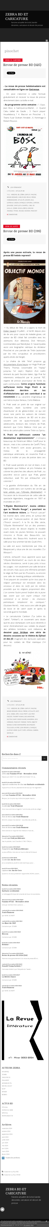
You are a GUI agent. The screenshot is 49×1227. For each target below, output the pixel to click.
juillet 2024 (5, 1140)
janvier (27, 200)
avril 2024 (5, 1148)
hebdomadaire (12, 200)
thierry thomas (18, 716)
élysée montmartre (19, 725)
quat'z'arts (22, 730)
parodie (23, 722)
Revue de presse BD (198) (22, 231)
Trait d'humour (16, 806)
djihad (9, 733)
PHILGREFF (5, 1080)
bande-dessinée (12, 197)
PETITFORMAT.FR (7, 1116)
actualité (21, 200)
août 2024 (5, 1137)
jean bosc (10, 205)
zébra (22, 194)
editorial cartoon (32, 203)
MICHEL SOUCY (7, 1086)
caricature (22, 197)
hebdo (13, 714)
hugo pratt (23, 714)
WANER (4, 1092)
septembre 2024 (7, 1134)
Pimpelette (6, 849)
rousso (21, 211)
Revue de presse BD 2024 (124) (14, 955)
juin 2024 (5, 1143)
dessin (16, 203)
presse (33, 197)
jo (12, 733)
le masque (32, 727)
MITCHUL (5, 1113)
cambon (35, 730)
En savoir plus (28, 1225)
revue (29, 197)
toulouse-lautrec (13, 727)
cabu (30, 205)
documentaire (29, 716)
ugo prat (31, 714)
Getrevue (34, 89)
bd (18, 194)
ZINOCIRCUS (6, 1077)
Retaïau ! (5, 944)
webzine (14, 194)
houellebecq (22, 208)
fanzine (33, 194)
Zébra (4, 774)
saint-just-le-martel (21, 205)
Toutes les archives (12, 1158)
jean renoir (24, 727)
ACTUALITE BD (20, 191)
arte (17, 714)
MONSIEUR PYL (7, 1083)
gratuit (27, 194)
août (37, 711)
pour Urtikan (20, 632)
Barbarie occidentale (36, 784)
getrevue (10, 203)
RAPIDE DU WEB (7, 1110)
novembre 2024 (7, 1128)
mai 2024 (5, 1145)
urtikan (29, 730)
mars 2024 (5, 1151)
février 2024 (5, 1154)
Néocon (5, 934)
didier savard (22, 719)
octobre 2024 (6, 1131)
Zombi (4, 806)
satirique (22, 203)
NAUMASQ (5, 1072)
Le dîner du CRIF (9, 923)
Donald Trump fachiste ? (12, 966)
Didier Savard (10, 331)
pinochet (34, 211)
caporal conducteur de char (13, 784)
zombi (15, 208)
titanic (16, 211)
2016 (8, 714)
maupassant (31, 725)
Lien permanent (14, 187)
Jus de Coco (15, 860)
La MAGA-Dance (9, 977)
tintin (29, 722)
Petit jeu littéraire (17, 838)
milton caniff (12, 719)
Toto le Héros (7, 817)
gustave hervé (12, 730)
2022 (32, 200)
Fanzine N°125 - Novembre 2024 (23, 774)
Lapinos (5, 870)
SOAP (3, 1089)
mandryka (30, 719)
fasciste (9, 716)
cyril (3, 795)
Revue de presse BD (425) (22, 65)
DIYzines (5, 1107)
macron (27, 211)
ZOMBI (4, 1074)
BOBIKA (4, 1094)
